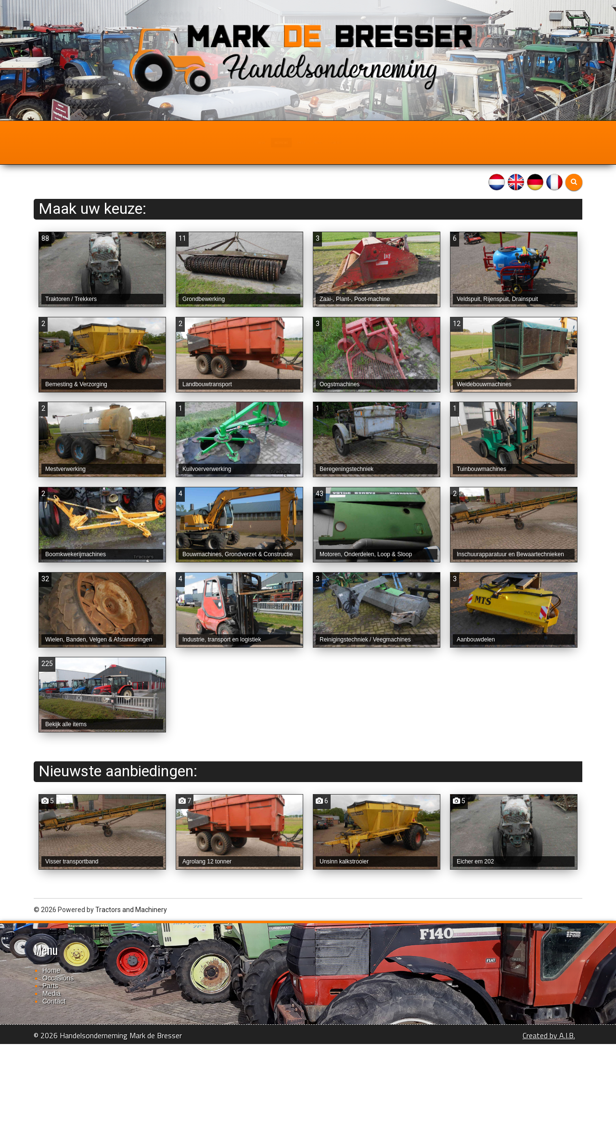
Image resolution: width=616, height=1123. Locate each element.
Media (344, 142)
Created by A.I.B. (549, 1114)
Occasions (250, 142)
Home (200, 142)
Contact (391, 142)
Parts (301, 142)
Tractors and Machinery (131, 988)
